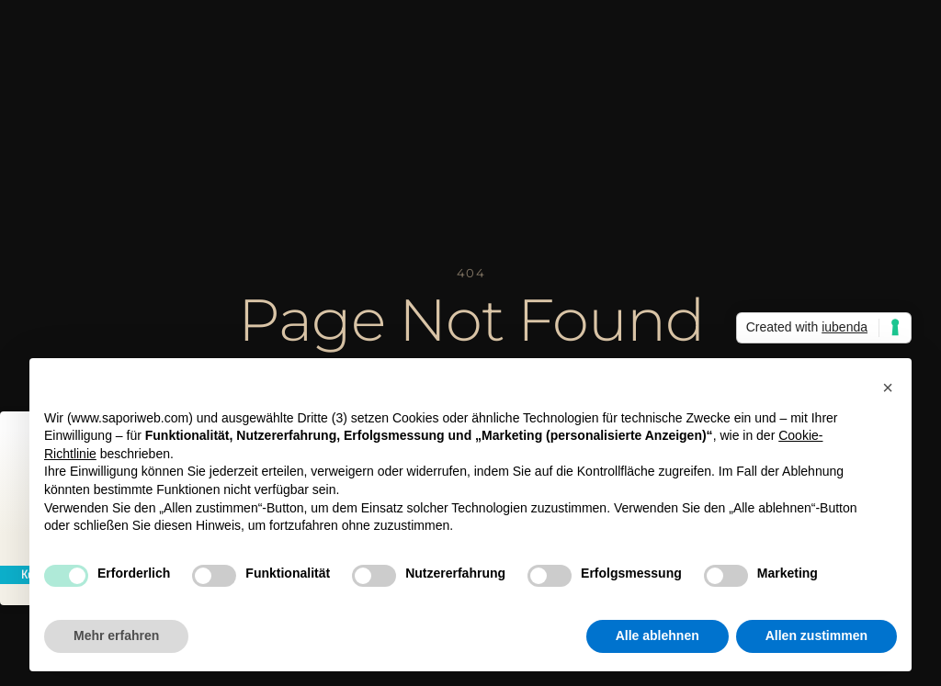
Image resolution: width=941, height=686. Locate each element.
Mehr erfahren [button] (116, 635)
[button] (887, 387)
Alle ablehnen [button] (657, 635)
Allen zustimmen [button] (816, 635)
